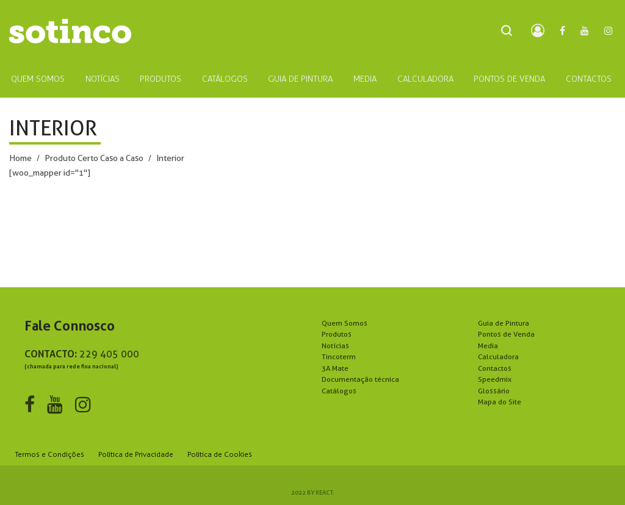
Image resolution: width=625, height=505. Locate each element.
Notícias (335, 345)
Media (488, 345)
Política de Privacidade (135, 454)
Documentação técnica (360, 379)
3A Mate (335, 368)
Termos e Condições (49, 454)
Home (20, 158)
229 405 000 (109, 354)
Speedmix (494, 379)
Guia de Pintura (503, 323)
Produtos (337, 333)
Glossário (494, 390)
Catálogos (339, 390)
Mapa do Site (499, 401)
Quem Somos (344, 323)
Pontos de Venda (506, 333)
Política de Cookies (219, 454)
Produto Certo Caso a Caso (94, 158)
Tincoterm (339, 356)
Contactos (494, 368)
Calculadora (498, 356)
